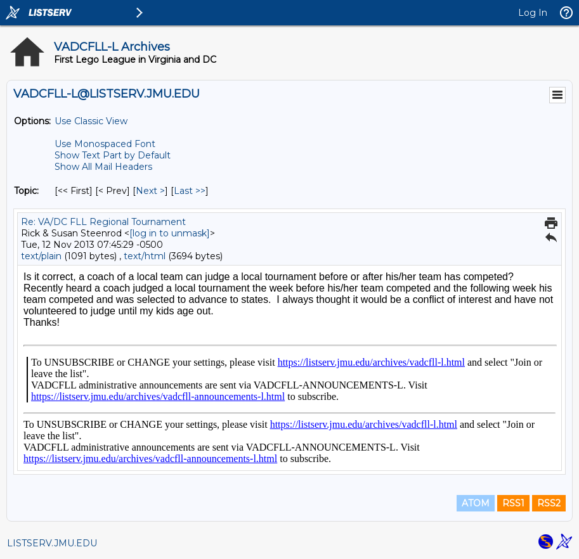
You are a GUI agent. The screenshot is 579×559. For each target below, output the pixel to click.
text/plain (41, 256)
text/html (145, 256)
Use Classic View (91, 121)
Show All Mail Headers (103, 166)
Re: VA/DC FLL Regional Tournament (103, 222)
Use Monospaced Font (105, 144)
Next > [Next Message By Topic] (150, 190)
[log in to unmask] (169, 233)
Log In (532, 12)
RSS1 (513, 503)
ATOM (476, 503)
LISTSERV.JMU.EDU (52, 543)
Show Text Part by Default (113, 155)
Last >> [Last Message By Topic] (189, 190)
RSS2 (549, 503)
